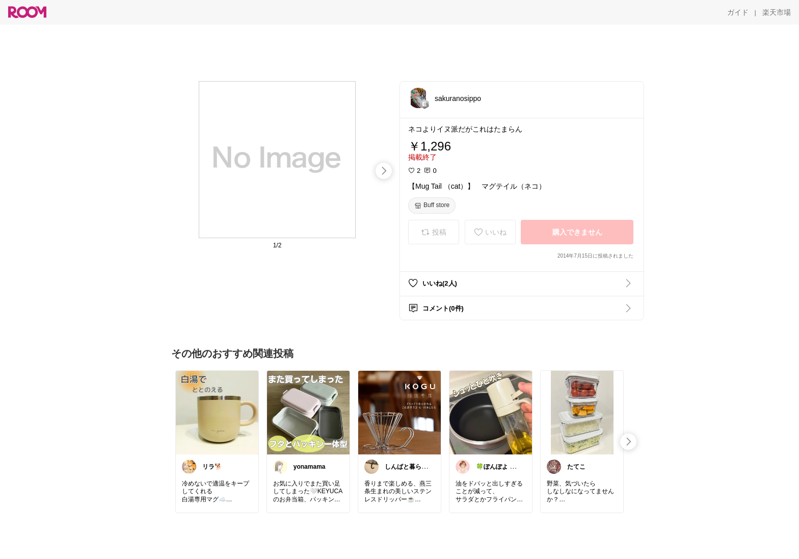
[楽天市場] (776, 12)
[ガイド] (738, 12)
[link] (217, 412)
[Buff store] (432, 205)
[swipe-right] (384, 171)
